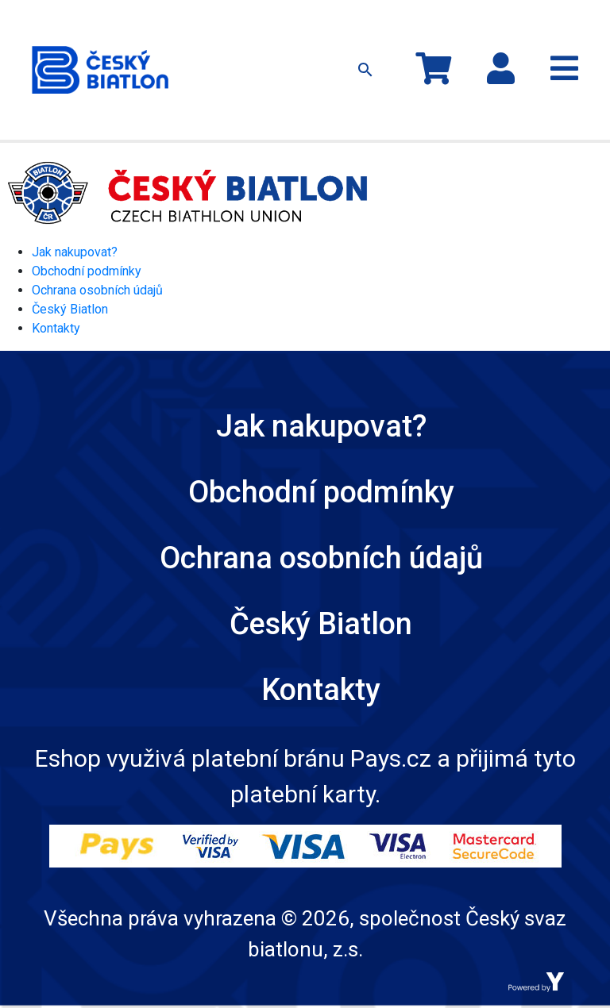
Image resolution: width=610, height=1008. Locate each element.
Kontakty (56, 328)
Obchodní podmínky (86, 271)
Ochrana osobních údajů (97, 290)
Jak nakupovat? (75, 252)
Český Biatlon (70, 309)
